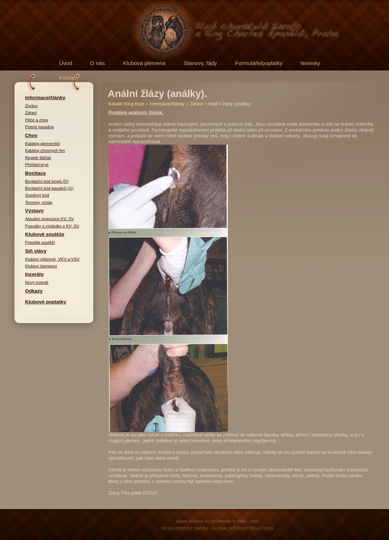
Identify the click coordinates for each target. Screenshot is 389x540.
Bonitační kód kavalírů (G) (49, 188)
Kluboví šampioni (41, 266)
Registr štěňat (38, 158)
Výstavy (34, 210)
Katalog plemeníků (42, 143)
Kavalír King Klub (126, 103)
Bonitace (35, 173)
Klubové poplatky (45, 302)
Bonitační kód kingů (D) (47, 181)
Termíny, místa (38, 202)
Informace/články (45, 97)
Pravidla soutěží (40, 242)
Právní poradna (39, 127)
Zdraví (31, 112)
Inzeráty (34, 274)
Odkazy (33, 291)
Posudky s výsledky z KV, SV (52, 226)
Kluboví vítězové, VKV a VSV (52, 259)
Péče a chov (36, 120)
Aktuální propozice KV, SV (49, 219)
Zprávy (31, 106)
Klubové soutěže (44, 234)
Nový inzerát (36, 282)
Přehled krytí (37, 164)
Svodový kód (37, 195)
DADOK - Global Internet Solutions (233, 528)
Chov (31, 135)
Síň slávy (35, 251)
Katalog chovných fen (45, 150)
